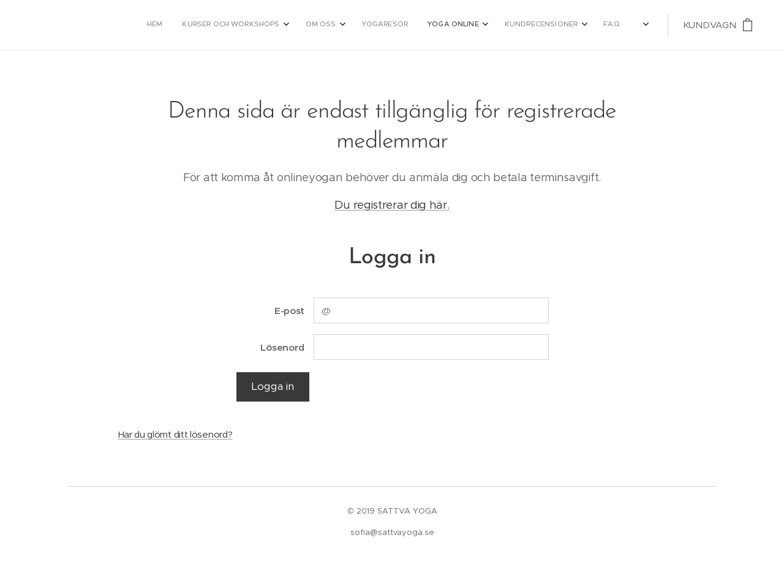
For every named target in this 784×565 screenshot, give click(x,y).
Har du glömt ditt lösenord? (175, 434)
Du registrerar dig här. (391, 205)
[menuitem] (467, 25)
